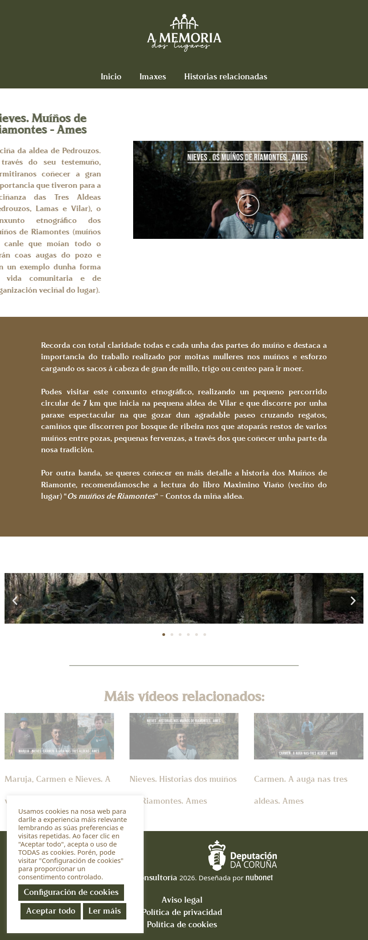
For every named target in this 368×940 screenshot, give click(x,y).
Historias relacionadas (225, 77)
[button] (248, 205)
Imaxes (153, 77)
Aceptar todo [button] (50, 911)
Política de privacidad (182, 912)
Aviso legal (181, 900)
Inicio (111, 77)
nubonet (259, 877)
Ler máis (104, 911)
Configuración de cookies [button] (71, 892)
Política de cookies (182, 924)
